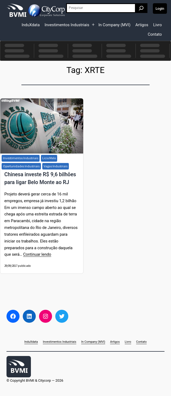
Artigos (141, 24)
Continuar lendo (37, 254)
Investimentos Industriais (67, 24)
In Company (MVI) (114, 24)
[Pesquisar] (141, 8)
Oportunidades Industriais (21, 166)
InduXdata (31, 24)
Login (160, 8)
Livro (157, 24)
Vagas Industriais (55, 166)
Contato (155, 34)
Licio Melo (49, 158)
